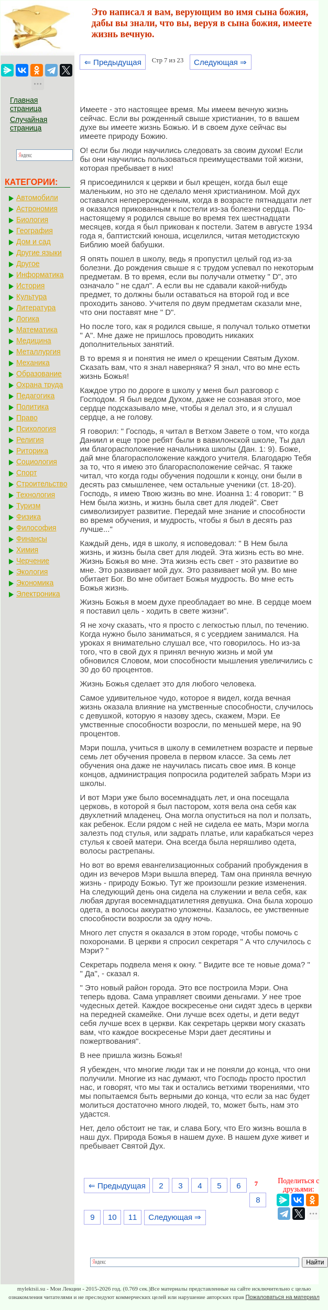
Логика (27, 318)
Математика (37, 329)
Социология (36, 461)
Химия (27, 549)
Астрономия (37, 208)
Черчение (32, 560)
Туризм (28, 505)
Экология (32, 571)
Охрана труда (39, 384)
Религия (30, 439)
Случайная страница (28, 123)
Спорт (26, 472)
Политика (32, 406)
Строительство (41, 483)
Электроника (38, 594)
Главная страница (25, 104)
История (30, 285)
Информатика (39, 274)
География (34, 230)
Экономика (34, 582)
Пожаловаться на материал (282, 1297)
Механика (33, 362)
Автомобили (37, 197)
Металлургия (38, 351)
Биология (32, 219)
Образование (39, 373)
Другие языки (39, 252)
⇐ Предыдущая (112, 62)
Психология (36, 428)
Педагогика (35, 395)
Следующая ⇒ (220, 62)
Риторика (32, 450)
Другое (27, 263)
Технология (35, 494)
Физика (28, 516)
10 (112, 1217)
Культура (31, 296)
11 (132, 1217)
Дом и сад (33, 241)
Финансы (31, 538)
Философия (36, 527)
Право (27, 417)
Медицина (33, 340)
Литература (36, 307)
